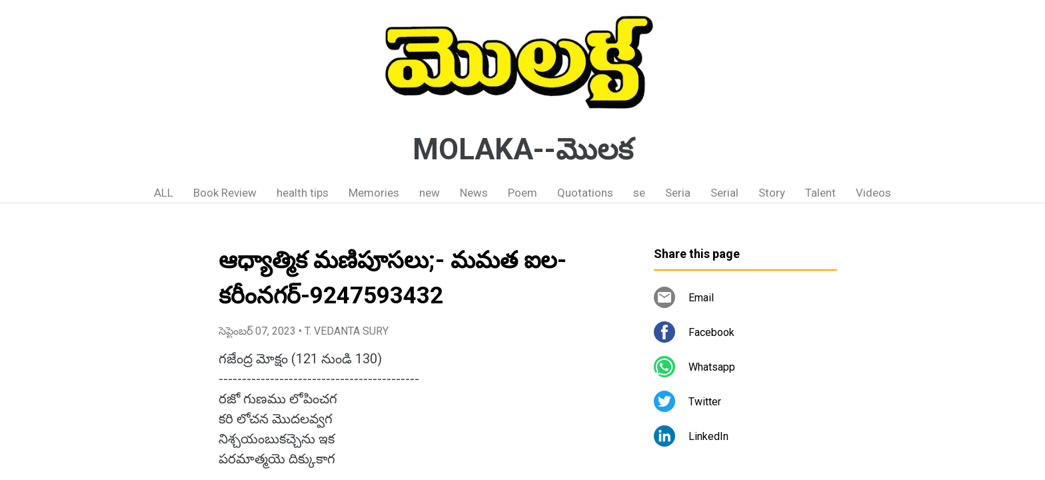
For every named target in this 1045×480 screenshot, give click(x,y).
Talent (820, 192)
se (639, 192)
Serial (724, 192)
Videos (873, 192)
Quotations (585, 192)
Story (771, 192)
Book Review (225, 192)
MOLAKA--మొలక (523, 149)
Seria (677, 192)
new (429, 192)
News (474, 192)
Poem (522, 192)
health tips (303, 192)
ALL (163, 192)
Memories (374, 192)
